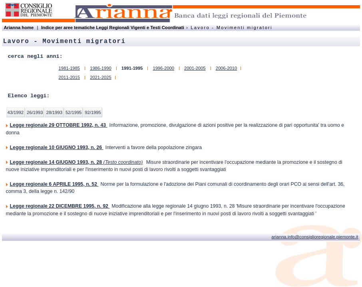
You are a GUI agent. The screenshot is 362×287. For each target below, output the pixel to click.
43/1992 (16, 112)
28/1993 (54, 112)
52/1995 (74, 112)
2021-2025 (100, 77)
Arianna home (19, 27)
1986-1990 (100, 68)
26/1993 (35, 112)
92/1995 (93, 112)
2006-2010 (226, 68)
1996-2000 (163, 68)
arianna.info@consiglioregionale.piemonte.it (314, 236)
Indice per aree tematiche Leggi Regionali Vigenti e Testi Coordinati (112, 27)
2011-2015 (69, 77)
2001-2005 (195, 68)
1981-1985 (69, 68)
